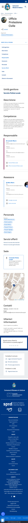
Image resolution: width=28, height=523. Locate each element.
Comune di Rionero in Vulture (17, 7)
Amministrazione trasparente (13, 474)
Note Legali (13, 518)
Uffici (15, 13)
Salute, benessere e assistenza (13, 456)
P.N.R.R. (13, 509)
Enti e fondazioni (13, 426)
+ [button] (5, 275)
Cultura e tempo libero (13, 439)
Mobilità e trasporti (13, 449)
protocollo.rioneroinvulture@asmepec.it (13, 489)
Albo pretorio (13, 472)
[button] (26, 1)
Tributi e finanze (13, 452)
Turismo (13, 447)
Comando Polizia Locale (14, 258)
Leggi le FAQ (13, 503)
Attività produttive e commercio (13, 443)
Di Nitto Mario (10, 183)
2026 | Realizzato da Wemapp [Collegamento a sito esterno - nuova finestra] (14, 522)
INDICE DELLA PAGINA (7, 42)
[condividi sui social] (4, 29)
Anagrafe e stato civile (13, 437)
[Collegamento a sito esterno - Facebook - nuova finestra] (12, 496)
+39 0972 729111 (13, 487)
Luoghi (13, 431)
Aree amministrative (13, 420)
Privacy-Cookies (5, 518)
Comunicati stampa (13, 464)
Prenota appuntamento (13, 501)
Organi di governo (13, 422)
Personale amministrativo (13, 430)
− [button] (5, 277)
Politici (13, 428)
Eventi (13, 465)
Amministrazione (9, 13)
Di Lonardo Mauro (11, 141)
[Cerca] (25, 6)
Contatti (13, 477)
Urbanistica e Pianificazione (13, 445)
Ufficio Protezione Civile (6, 15)
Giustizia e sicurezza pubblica (13, 450)
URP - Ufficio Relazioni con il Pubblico (13, 493)
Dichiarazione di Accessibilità (13, 507)
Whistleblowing (13, 511)
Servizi (13, 434)
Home (2, 13)
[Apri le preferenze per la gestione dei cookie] (2, 520)
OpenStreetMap (21, 299)
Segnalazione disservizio (13, 505)
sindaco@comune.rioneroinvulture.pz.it (13, 491)
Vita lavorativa (13, 441)
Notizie (13, 462)
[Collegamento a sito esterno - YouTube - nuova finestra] (14, 496)
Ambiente (13, 454)
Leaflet (15, 299)
